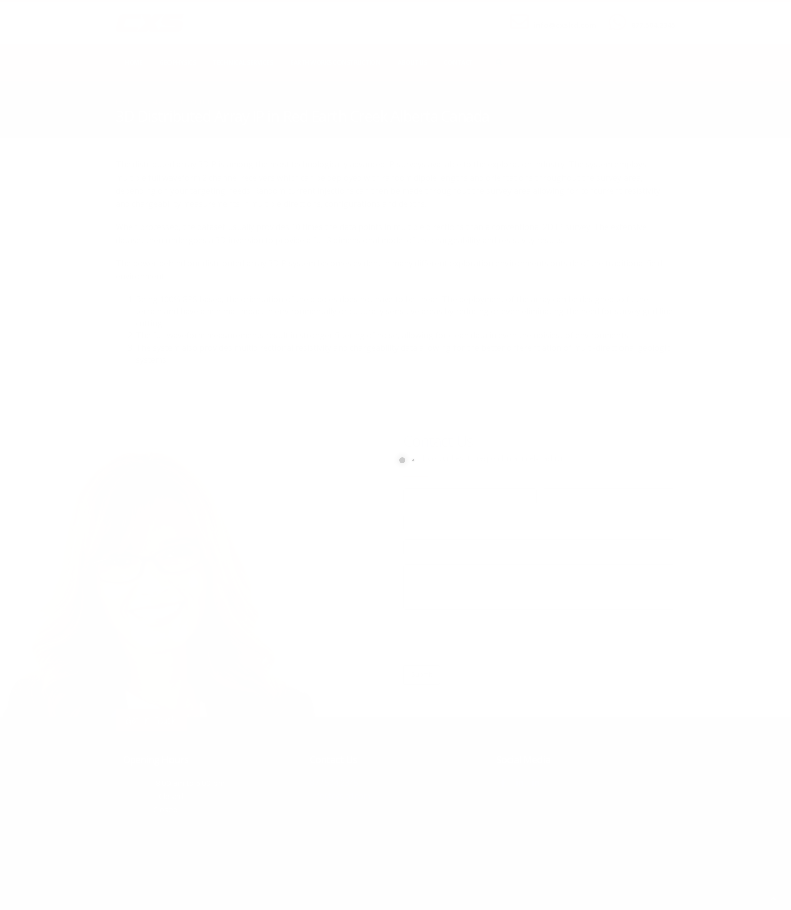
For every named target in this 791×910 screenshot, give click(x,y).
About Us (412, 62)
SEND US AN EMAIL (560, 16)
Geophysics (177, 62)
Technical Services (243, 62)
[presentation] (479, 637)
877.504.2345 (653, 25)
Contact (458, 62)
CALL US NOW (651, 16)
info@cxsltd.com (565, 25)
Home (133, 62)
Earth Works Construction (335, 62)
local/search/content (175, 101)
